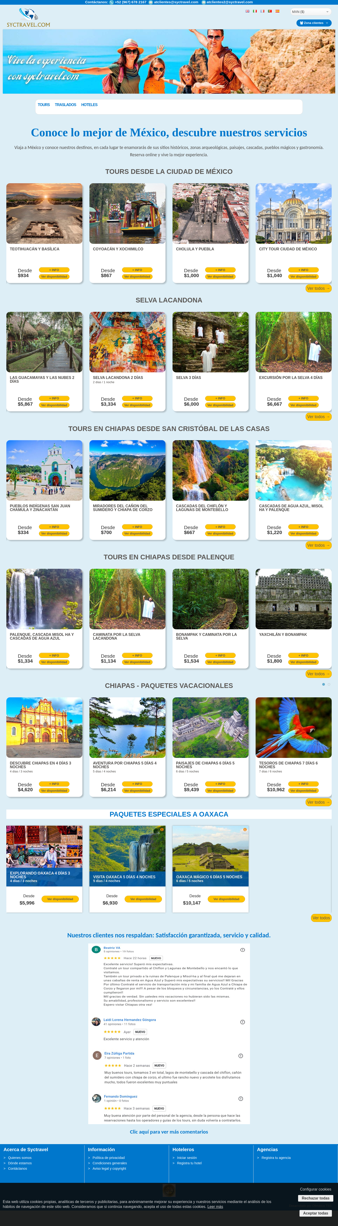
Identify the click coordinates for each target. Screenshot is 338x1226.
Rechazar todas (316, 1198)
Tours (67, 105)
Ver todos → (318, 304)
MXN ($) (298, 12)
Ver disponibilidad (54, 292)
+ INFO (54, 285)
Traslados (89, 105)
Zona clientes (311, 23)
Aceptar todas (315, 1213)
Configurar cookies (315, 1189)
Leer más (215, 1207)
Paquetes (47, 105)
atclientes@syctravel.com (176, 2)
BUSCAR (278, 116)
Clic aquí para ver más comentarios (169, 1147)
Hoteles (113, 105)
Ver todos (321, 933)
